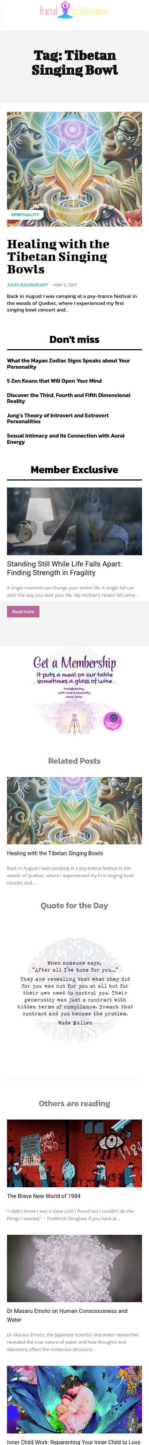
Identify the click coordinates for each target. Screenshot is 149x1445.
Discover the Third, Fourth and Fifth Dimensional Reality (69, 398)
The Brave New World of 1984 (43, 1196)
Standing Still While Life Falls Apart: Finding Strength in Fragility (64, 568)
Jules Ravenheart (27, 284)
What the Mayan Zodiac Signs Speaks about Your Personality (68, 363)
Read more (23, 611)
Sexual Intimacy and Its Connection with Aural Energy (66, 438)
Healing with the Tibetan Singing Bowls (58, 256)
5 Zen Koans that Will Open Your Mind (54, 380)
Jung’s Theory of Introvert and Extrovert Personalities (58, 418)
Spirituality (25, 215)
